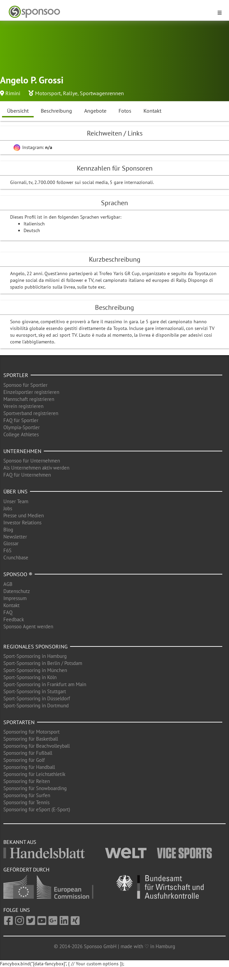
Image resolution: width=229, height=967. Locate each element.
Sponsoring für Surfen (26, 795)
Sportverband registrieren (30, 413)
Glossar (11, 543)
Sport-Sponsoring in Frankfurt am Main (44, 684)
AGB (7, 584)
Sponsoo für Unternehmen (31, 460)
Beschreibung (56, 110)
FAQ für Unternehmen (27, 475)
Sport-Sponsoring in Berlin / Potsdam (42, 663)
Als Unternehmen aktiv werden (36, 467)
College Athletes (21, 434)
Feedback (13, 619)
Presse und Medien (23, 515)
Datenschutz (16, 591)
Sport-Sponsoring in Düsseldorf (36, 698)
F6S (7, 550)
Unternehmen (22, 451)
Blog (8, 529)
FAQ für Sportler (20, 420)
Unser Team (15, 501)
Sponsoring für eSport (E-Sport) (36, 809)
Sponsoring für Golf (24, 760)
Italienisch (34, 224)
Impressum (15, 598)
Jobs (7, 508)
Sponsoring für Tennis (26, 802)
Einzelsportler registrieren (31, 392)
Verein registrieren (23, 406)
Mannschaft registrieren (28, 399)
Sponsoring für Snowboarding (35, 788)
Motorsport (48, 93)
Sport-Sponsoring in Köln (30, 677)
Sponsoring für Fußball (27, 753)
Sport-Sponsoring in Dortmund (36, 705)
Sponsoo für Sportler (25, 385)
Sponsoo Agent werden (28, 626)
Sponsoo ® (17, 574)
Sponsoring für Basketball (30, 739)
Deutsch (32, 230)
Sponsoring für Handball (29, 767)
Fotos (125, 110)
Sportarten (19, 722)
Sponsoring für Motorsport (31, 732)
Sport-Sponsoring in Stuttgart (34, 691)
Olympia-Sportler (21, 427)
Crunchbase (15, 557)
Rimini (12, 93)
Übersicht (18, 110)
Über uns (15, 491)
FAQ (7, 612)
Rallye (70, 93)
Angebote (95, 110)
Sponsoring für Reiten (26, 781)
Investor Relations (22, 522)
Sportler (15, 375)
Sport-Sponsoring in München (35, 670)
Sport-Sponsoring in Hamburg (35, 656)
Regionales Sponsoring (35, 646)
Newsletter (15, 536)
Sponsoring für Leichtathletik (34, 774)
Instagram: (32, 147)
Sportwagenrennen (102, 93)
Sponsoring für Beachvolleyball (36, 746)
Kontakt (152, 110)
